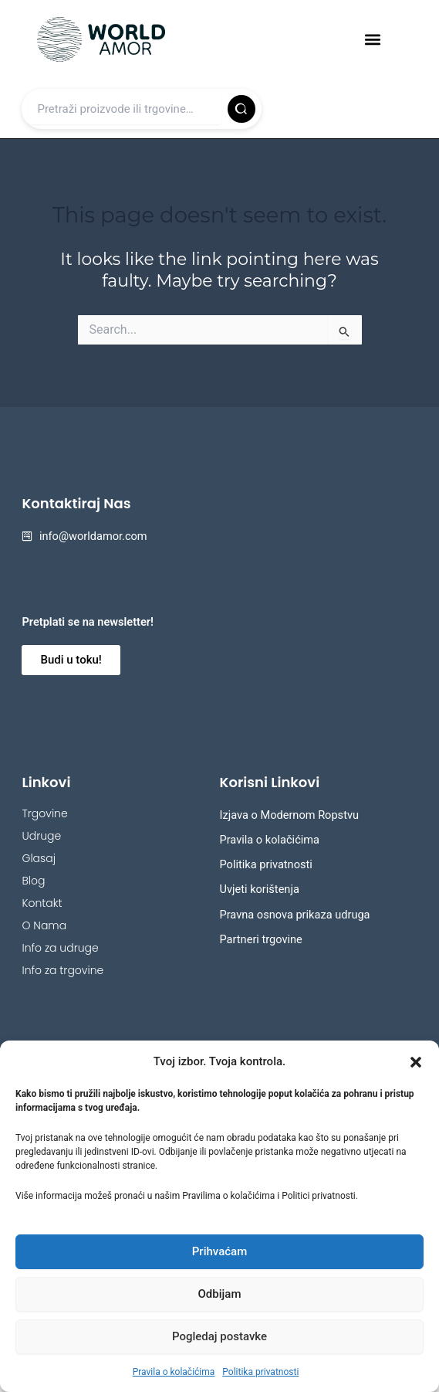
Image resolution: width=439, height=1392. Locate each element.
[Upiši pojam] (124, 108)
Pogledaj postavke (219, 1336)
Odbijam (219, 1294)
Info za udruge (60, 948)
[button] (416, 1062)
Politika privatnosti (260, 1372)
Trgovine (44, 813)
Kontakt (42, 903)
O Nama (44, 925)
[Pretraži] (241, 109)
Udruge (41, 836)
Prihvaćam (219, 1251)
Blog (33, 880)
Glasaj (38, 858)
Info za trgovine (62, 970)
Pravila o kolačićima (174, 1372)
